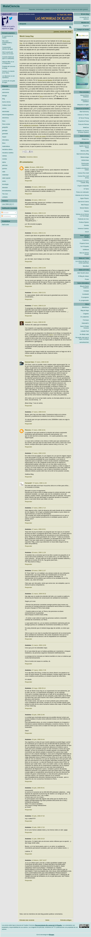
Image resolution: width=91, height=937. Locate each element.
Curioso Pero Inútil (83, 173)
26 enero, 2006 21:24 (39, 213)
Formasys (86, 320)
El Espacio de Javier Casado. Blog (83, 181)
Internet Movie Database (84, 96)
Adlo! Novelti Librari (83, 273)
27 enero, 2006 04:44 (39, 412)
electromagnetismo (7, 114)
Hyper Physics (84, 198)
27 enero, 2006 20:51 (39, 529)
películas (4, 165)
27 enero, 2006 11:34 (40, 483)
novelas (4, 159)
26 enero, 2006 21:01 (39, 187)
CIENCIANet (85, 160)
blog (3, 99)
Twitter (11, 28)
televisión (5, 187)
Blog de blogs (85, 310)
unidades (5, 197)
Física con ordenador (82, 192)
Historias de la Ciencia (82, 195)
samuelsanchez (84, 342)
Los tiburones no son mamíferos (8, 76)
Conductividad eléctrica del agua (7, 48)
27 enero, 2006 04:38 (42, 362)
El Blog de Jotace (83, 276)
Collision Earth (6, 105)
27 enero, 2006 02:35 (39, 322)
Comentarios (6, 216)
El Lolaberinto (85, 317)
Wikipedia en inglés (83, 105)
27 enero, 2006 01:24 (39, 305)
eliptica (51, 335)
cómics (4, 108)
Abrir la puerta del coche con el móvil (7, 52)
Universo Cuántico (83, 228)
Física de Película (83, 124)
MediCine (86, 127)
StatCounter (5, 224)
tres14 (87, 232)
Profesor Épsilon (84, 222)
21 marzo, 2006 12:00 (39, 645)
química (4, 168)
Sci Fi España (85, 246)
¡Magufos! (86, 26)
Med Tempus (85, 205)
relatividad (5, 175)
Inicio (47, 920)
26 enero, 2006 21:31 (39, 233)
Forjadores (85, 240)
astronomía (5, 92)
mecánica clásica (31, 157)
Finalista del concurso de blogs (8, 67)
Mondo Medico (84, 208)
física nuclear (6, 124)
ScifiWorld (86, 249)
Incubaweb (85, 294)
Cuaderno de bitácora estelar (82, 169)
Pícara (87, 279)
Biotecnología (85, 157)
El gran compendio (83, 186)
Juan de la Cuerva (83, 201)
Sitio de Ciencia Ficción (84, 253)
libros (3, 143)
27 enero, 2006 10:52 (39, 453)
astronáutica (5, 89)
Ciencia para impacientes (85, 164)
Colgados (86, 313)
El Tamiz (86, 189)
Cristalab (86, 291)
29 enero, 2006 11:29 (39, 552)
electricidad (5, 111)
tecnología (5, 184)
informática (5, 140)
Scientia (86, 225)
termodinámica (6, 190)
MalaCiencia (11, 6)
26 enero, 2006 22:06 (39, 268)
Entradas (4, 212)
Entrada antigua (65, 920)
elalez (27, 167)
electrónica (5, 118)
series (4, 181)
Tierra (41, 96)
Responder (28, 181)
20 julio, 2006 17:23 (38, 827)
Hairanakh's (85, 323)
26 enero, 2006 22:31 (39, 292)
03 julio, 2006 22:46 (38, 715)
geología (4, 130)
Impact (4, 137)
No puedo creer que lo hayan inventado (82, 338)
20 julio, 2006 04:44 (38, 739)
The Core (5, 194)
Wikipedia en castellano (85, 100)
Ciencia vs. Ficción (83, 115)
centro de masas (40, 136)
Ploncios (28, 430)
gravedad (5, 133)
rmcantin (28, 322)
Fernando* (28, 483)
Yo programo (85, 297)
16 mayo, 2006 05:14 (38, 688)
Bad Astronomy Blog (83, 154)
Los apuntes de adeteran (84, 18)
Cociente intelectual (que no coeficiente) (8, 57)
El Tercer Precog (84, 118)
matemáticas (6, 146)
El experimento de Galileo (7, 37)
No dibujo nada (84, 334)
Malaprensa (85, 139)
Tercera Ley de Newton (44, 80)
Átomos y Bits (85, 151)
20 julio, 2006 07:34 (38, 816)
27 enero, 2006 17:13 (39, 508)
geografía (5, 127)
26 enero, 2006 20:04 (36, 167)
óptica (4, 162)
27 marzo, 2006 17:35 (39, 670)
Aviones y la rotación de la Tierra (8, 72)
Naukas (86, 211)
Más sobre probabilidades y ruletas (7, 42)
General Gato (29, 362)
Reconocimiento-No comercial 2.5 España (48, 925)
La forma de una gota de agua (8, 81)
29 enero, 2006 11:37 (39, 570)
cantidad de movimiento (30, 125)
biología (4, 95)
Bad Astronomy (84, 111)
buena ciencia (6, 102)
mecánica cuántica (7, 153)
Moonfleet (86, 266)
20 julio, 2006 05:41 (38, 788)
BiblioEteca (85, 307)
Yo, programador (84, 300)
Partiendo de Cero (83, 219)
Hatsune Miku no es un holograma (8, 62)
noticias (4, 156)
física (3, 121)
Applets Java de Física (84, 146)
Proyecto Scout (84, 243)
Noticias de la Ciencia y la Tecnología (82, 215)
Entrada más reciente (27, 920)
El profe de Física (83, 121)
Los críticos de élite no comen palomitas (82, 262)
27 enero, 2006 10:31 (38, 430)
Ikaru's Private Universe (84, 327)
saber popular (6, 178)
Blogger (51, 934)
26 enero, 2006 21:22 (39, 200)
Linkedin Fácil (85, 331)
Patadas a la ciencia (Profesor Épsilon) (83, 131)
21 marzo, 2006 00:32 (39, 593)
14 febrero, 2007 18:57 (39, 860)
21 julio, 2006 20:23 (38, 839)
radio (3, 171)
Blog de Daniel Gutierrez (84, 287)
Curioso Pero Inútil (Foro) (83, 177)
